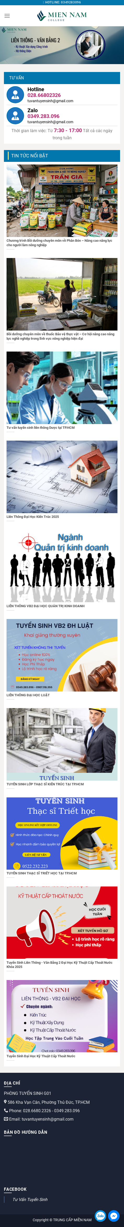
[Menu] (7, 15)
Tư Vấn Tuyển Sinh (29, 1199)
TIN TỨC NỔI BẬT (29, 155)
